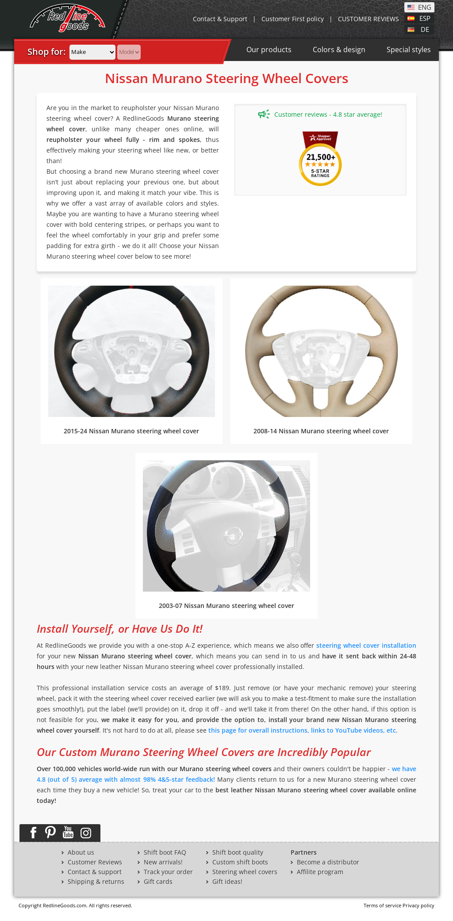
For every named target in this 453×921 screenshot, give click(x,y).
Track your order (168, 872)
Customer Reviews (95, 862)
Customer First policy (292, 19)
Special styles (409, 49)
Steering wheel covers (244, 872)
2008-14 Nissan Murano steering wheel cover (321, 431)
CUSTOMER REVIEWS (368, 19)
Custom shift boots (240, 862)
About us (81, 852)
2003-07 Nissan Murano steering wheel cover (226, 605)
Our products (269, 49)
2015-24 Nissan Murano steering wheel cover (131, 431)
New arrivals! (163, 862)
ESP (424, 18)
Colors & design (339, 49)
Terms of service (382, 905)
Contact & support (95, 872)
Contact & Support (220, 19)
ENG (424, 7)
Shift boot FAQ (165, 852)
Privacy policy (418, 905)
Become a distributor (328, 862)
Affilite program (320, 872)
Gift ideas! (227, 882)
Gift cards (158, 882)
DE (425, 29)
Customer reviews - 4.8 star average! (320, 114)
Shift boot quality (237, 852)
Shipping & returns (96, 882)
